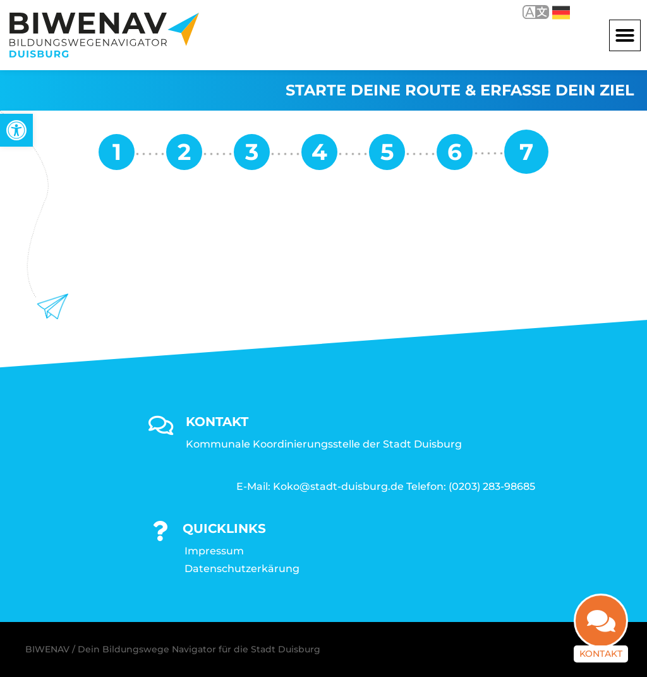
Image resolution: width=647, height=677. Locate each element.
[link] (16, 130)
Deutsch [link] (561, 12)
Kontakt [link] (600, 648)
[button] (625, 35)
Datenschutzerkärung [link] (241, 569)
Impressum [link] (214, 551)
